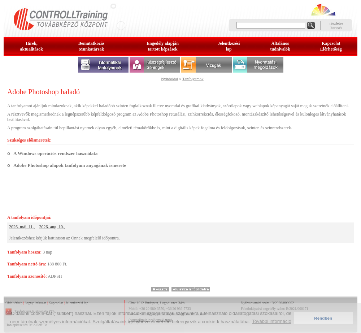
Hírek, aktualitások (31, 46)
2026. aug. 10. (51, 226)
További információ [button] (271, 321)
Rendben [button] (323, 318)
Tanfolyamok (193, 79)
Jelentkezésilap (229, 46)
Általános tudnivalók (280, 46)
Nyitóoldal (169, 79)
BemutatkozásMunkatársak (91, 46)
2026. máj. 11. (21, 226)
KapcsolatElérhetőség (331, 46)
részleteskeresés (336, 25)
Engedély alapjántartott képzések (163, 46)
